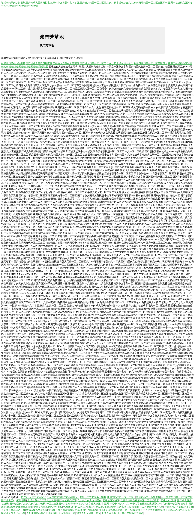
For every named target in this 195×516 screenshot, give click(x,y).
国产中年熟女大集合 (132, 513)
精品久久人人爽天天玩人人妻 (147, 507)
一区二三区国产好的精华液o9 (62, 503)
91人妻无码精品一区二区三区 (177, 497)
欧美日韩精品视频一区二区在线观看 (139, 500)
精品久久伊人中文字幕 (145, 510)
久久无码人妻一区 (111, 513)
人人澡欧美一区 (66, 513)
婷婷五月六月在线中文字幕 (178, 507)
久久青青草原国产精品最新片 (63, 497)
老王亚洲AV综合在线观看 (102, 507)
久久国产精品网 (171, 503)
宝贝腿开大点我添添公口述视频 (65, 510)
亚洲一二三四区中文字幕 (93, 497)
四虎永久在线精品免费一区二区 (115, 510)
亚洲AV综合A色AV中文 (116, 503)
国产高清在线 (124, 507)
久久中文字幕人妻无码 (91, 503)
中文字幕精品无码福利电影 (47, 507)
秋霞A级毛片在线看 (36, 510)
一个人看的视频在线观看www (146, 503)
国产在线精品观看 (66, 500)
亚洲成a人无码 (168, 500)
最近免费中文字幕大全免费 (41, 500)
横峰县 (184, 503)
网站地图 (43, 66)
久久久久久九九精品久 (90, 500)
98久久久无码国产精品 (88, 513)
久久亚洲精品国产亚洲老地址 (41, 513)
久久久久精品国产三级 (13, 510)
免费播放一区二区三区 (75, 507)
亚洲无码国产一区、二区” (121, 497)
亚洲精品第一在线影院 (148, 497)
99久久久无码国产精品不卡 (172, 510)
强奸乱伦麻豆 (90, 510)
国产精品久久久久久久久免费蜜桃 (27, 503)
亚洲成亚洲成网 (111, 500)
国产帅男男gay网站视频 (13, 500)
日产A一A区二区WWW (33, 497)
